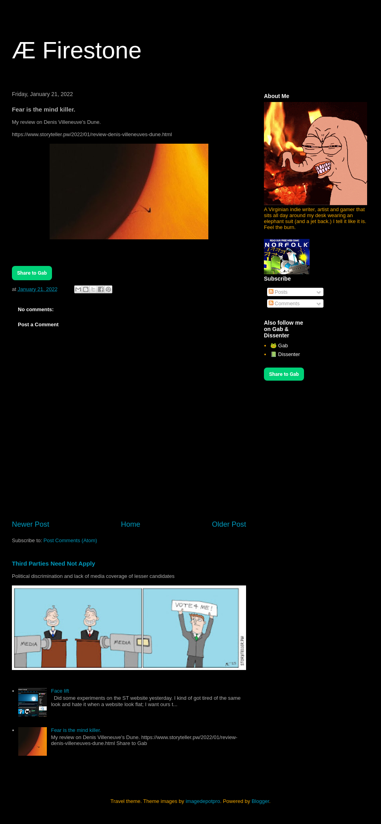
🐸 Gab (279, 345)
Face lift (60, 691)
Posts (278, 292)
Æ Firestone (77, 50)
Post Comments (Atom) (70, 540)
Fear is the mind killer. (76, 730)
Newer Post (30, 524)
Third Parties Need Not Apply (53, 563)
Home (130, 524)
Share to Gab (32, 273)
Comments (284, 303)
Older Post (229, 524)
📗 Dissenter (285, 354)
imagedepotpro (203, 801)
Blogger (260, 801)
